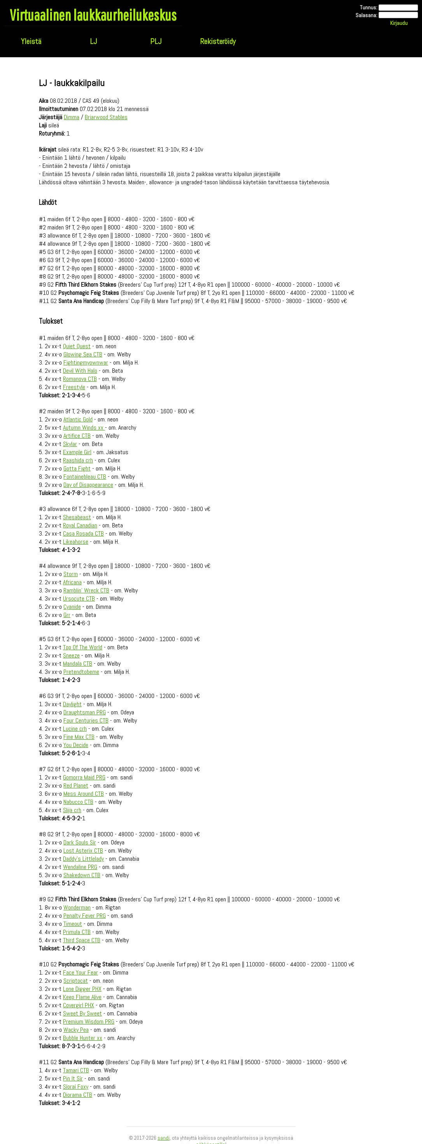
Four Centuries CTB (86, 720)
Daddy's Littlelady (83, 859)
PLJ (155, 41)
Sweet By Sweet (82, 1013)
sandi (164, 1138)
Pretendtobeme (81, 672)
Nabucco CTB (78, 802)
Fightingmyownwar (85, 362)
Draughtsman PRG (84, 712)
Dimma (71, 117)
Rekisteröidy (218, 41)
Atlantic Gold (78, 419)
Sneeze (71, 655)
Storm (70, 574)
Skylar (70, 444)
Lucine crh (75, 728)
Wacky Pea (76, 1030)
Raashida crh (78, 460)
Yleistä (31, 41)
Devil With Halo (80, 371)
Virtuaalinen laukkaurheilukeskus (93, 15)
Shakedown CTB (81, 875)
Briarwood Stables (106, 117)
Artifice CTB (77, 436)
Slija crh (72, 810)
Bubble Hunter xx (82, 1038)
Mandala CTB (77, 663)
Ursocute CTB (79, 598)
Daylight (72, 704)
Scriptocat (75, 981)
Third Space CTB (81, 940)
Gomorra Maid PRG (84, 777)
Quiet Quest (77, 346)
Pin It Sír (73, 1078)
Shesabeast (77, 517)
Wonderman (77, 907)
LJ (93, 41)
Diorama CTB (77, 1095)
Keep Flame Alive (82, 997)
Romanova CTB (80, 379)
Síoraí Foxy (75, 1086)
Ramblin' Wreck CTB (86, 590)
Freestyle (74, 387)
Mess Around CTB (83, 794)
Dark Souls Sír (79, 842)
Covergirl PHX (78, 1005)
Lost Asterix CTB (83, 850)
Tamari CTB (76, 1070)
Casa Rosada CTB (83, 533)
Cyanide (72, 607)
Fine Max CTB (79, 737)
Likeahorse (75, 542)
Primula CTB (77, 932)
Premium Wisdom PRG (88, 1021)
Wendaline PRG (80, 867)
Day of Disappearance (88, 485)
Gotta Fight (77, 468)
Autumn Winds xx (84, 427)
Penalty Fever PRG (84, 915)
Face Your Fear (80, 972)
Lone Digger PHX (82, 989)
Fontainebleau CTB (84, 476)
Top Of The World (82, 647)
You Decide (75, 745)
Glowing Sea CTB (82, 354)
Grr (66, 615)
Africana (72, 582)
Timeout (72, 924)
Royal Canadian (80, 525)
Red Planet (75, 785)
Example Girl (77, 452)
